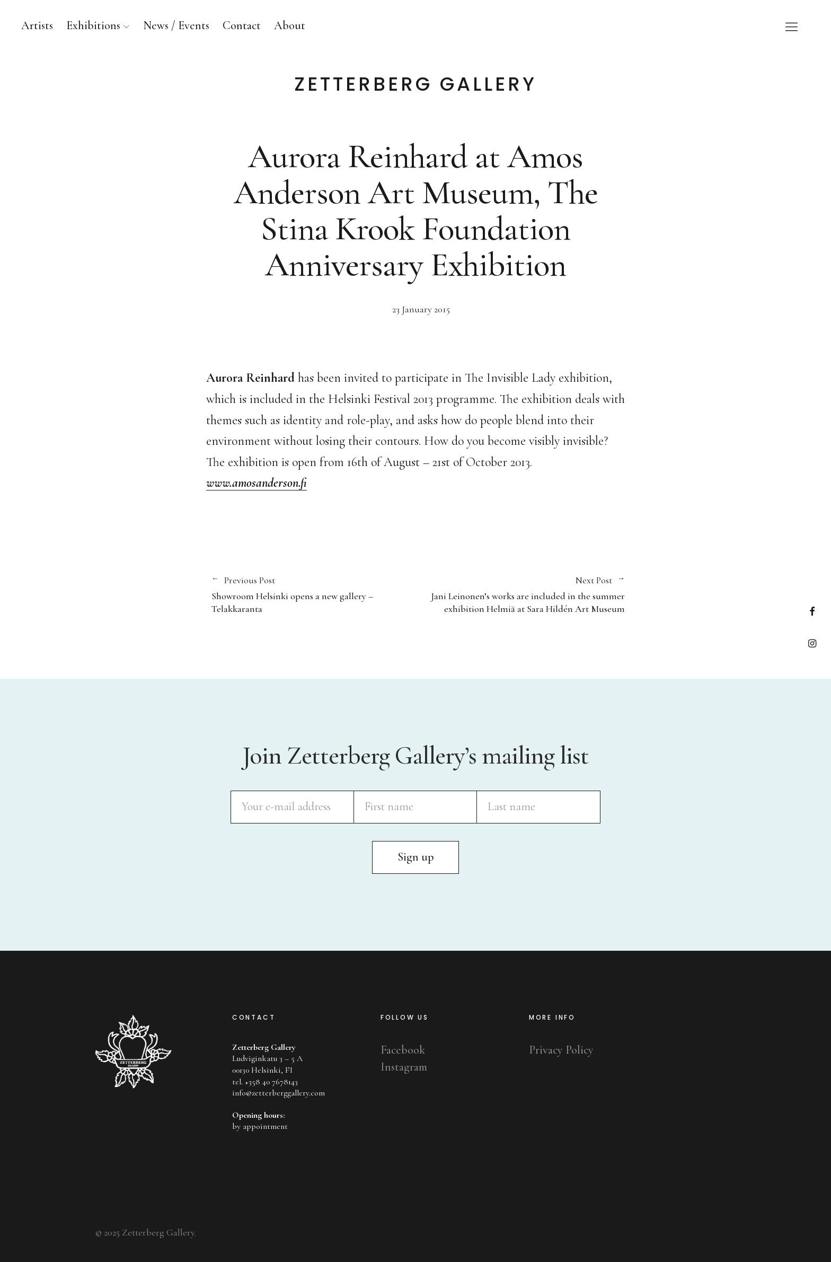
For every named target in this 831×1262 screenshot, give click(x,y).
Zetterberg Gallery (415, 84)
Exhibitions (93, 25)
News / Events (176, 25)
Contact (242, 25)
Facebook (812, 611)
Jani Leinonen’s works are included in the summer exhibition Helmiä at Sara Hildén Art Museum (520, 595)
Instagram (812, 643)
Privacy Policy (561, 1050)
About (289, 25)
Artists (37, 25)
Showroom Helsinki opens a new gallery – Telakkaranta (308, 595)
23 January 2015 (421, 310)
